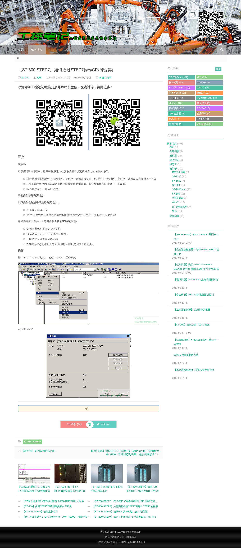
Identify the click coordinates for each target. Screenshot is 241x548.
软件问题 (174, 216)
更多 (218, 68)
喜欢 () (74, 424)
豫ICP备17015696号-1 (133, 542)
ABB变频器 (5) (177, 113)
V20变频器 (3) (204, 123)
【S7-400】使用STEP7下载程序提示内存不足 (47, 506)
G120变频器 (178, 172)
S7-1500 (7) (203, 108)
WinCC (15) (203, 87)
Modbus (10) (176, 103)
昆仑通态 (174, 160)
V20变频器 (178, 198)
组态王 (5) (174, 118)
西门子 (173, 168)
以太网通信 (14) (177, 92)
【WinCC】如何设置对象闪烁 (38, 450)
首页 (21, 49)
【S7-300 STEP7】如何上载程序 (40, 511)
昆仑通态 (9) (203, 103)
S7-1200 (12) (176, 98)
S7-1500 (176, 180)
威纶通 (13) (203, 92)
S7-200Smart (179, 189)
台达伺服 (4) (175, 123)
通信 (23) (202, 77)
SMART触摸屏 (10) (207, 98)
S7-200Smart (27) (178, 77)
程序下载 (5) (203, 113)
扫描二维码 (105, 77)
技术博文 (36, 49)
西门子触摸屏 (179, 206)
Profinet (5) (203, 118)
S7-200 (176, 185)
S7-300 (25, 77)
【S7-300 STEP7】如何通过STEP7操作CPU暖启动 (65, 69)
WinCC (176, 202)
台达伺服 (174, 151)
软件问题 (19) (176, 82)
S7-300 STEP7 (32, 441)
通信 (174, 211)
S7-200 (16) (203, 82)
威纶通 (173, 155)
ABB (172, 147)
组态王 (173, 164)
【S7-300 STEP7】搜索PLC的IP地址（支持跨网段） (120, 511)
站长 (39, 77)
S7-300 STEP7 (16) (179, 87)
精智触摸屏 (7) (177, 108)
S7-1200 (176, 176)
